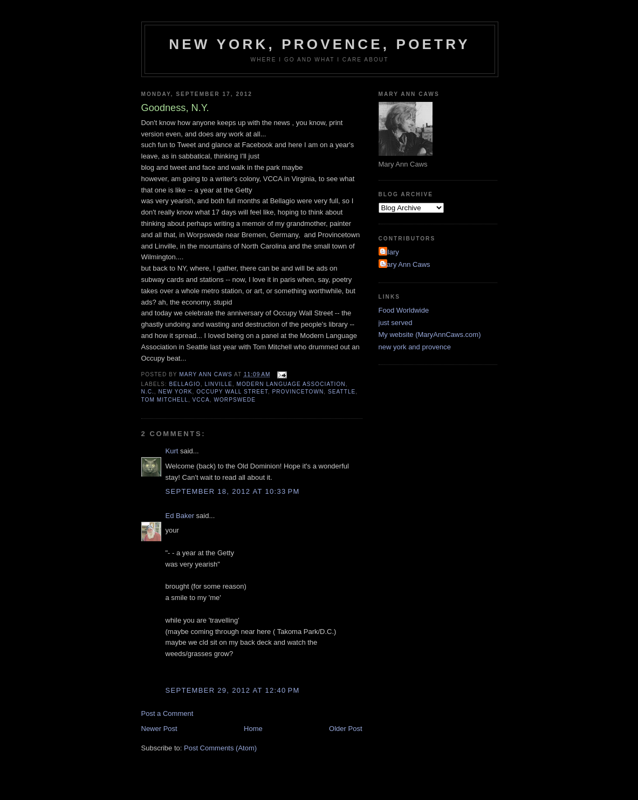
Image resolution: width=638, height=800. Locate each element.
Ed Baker (180, 516)
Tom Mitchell (164, 400)
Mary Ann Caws (405, 264)
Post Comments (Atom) (220, 748)
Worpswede (235, 400)
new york (175, 392)
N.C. (147, 392)
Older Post (345, 729)
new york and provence (415, 347)
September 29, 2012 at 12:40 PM (233, 690)
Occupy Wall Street (232, 392)
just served (396, 323)
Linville (218, 384)
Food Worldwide (404, 310)
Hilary (390, 252)
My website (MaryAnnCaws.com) (430, 334)
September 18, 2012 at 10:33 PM (233, 491)
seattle (341, 392)
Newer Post (159, 729)
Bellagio (185, 384)
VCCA (201, 400)
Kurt (172, 451)
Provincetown (298, 392)
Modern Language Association (290, 384)
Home (253, 729)
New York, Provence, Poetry (319, 44)
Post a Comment (167, 713)
